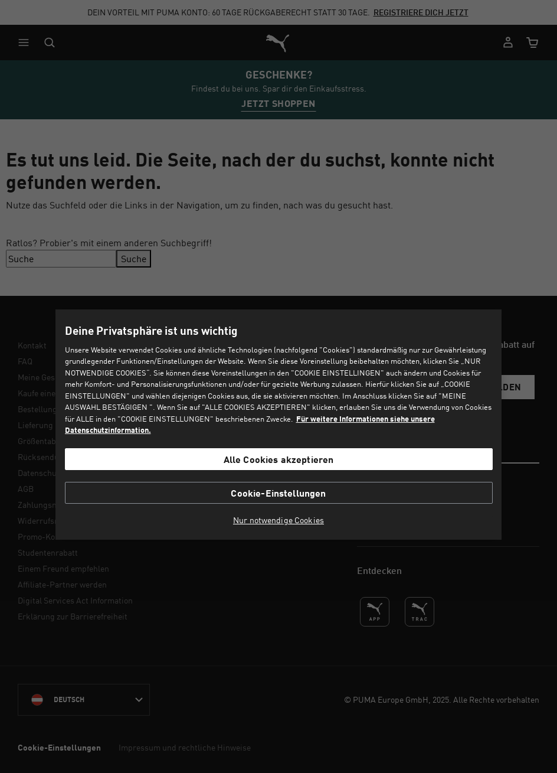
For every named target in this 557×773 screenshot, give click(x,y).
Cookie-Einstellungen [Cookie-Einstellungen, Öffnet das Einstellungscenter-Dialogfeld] (278, 492)
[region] (278, 424)
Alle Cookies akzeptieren (279, 459)
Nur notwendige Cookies (278, 520)
